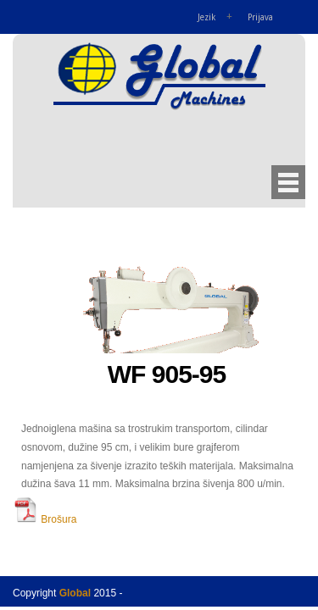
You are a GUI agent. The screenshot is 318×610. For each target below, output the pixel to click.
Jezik (206, 17)
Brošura (44, 519)
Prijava (260, 17)
